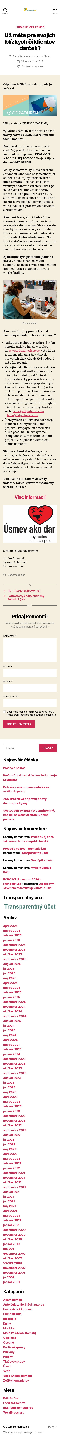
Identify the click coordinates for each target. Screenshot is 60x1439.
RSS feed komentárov (18, 1407)
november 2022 (14, 1120)
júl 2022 (8, 1139)
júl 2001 (8, 1277)
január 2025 (11, 997)
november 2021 (14, 1177)
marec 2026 (11, 930)
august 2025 (12, 964)
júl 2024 (8, 1025)
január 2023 (11, 1111)
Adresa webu (10, 696)
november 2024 (14, 1006)
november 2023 (14, 1063)
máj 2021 (9, 1206)
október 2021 (12, 1182)
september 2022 (14, 1130)
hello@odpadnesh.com (22, 415)
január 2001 (11, 1282)
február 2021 (12, 1220)
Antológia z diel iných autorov (23, 1304)
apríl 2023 (10, 1096)
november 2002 (14, 1267)
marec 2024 (11, 1044)
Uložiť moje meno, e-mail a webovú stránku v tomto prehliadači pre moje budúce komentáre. (31, 713)
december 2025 (14, 945)
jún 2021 (9, 1201)
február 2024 (12, 1049)
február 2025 (12, 992)
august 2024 (12, 1020)
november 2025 (14, 949)
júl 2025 (8, 968)
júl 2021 (8, 1196)
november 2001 (14, 1272)
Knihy (7, 1323)
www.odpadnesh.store (24, 351)
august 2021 (11, 1191)
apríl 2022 (10, 1153)
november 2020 (14, 1234)
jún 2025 (9, 973)
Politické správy (14, 1347)
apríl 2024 (10, 1039)
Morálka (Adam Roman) (19, 1333)
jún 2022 (9, 1144)
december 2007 (14, 1253)
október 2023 (12, 1068)
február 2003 (12, 1263)
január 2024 (11, 1054)
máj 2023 (9, 1092)
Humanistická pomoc (30, 27)
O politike (9, 1337)
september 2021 (14, 1187)
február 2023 (12, 1106)
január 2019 (11, 1244)
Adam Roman (12, 1299)
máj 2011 (9, 1248)
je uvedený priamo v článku (35, 56)
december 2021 (14, 1172)
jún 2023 (9, 1087)
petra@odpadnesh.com (28, 411)
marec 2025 (11, 987)
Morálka (8, 1328)
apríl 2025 (10, 983)
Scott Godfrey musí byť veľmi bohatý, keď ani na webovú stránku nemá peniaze (28, 815)
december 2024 (14, 1002)
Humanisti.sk (21, 1426)
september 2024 (14, 1016)
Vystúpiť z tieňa (42, 860)
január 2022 (11, 1168)
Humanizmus (12, 1314)
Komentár (9, 636)
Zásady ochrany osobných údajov (22, 1432)
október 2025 (12, 954)
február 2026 (12, 935)
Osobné (8, 1342)
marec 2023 (11, 1101)
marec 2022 (11, 1158)
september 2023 (14, 1073)
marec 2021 (11, 1215)
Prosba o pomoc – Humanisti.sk (24, 848)
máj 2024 (9, 1035)
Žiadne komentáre (32, 66)
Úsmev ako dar (16, 574)
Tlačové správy (14, 1361)
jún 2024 (9, 1030)
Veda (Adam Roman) (17, 1375)
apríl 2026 (10, 926)
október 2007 (12, 1258)
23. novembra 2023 (32, 61)
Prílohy (8, 1356)
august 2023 (12, 1077)
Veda (6, 1371)
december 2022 (14, 1115)
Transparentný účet (34, 853)
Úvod (7, 1366)
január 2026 (11, 940)
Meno (7, 666)
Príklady (9, 1352)
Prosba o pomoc (14, 768)
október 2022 (12, 1125)
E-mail (7, 681)
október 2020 (12, 1239)
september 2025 (14, 959)
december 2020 (14, 1229)
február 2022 (12, 1163)
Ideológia (9, 1318)
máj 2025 (9, 978)
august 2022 (12, 1134)
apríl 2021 (10, 1210)
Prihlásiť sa (10, 1398)
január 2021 (11, 1225)
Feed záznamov (14, 1403)
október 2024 (12, 1011)
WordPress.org (13, 1412)
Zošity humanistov (16, 1380)
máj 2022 (9, 1149)
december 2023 (14, 1058)
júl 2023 (8, 1082)
